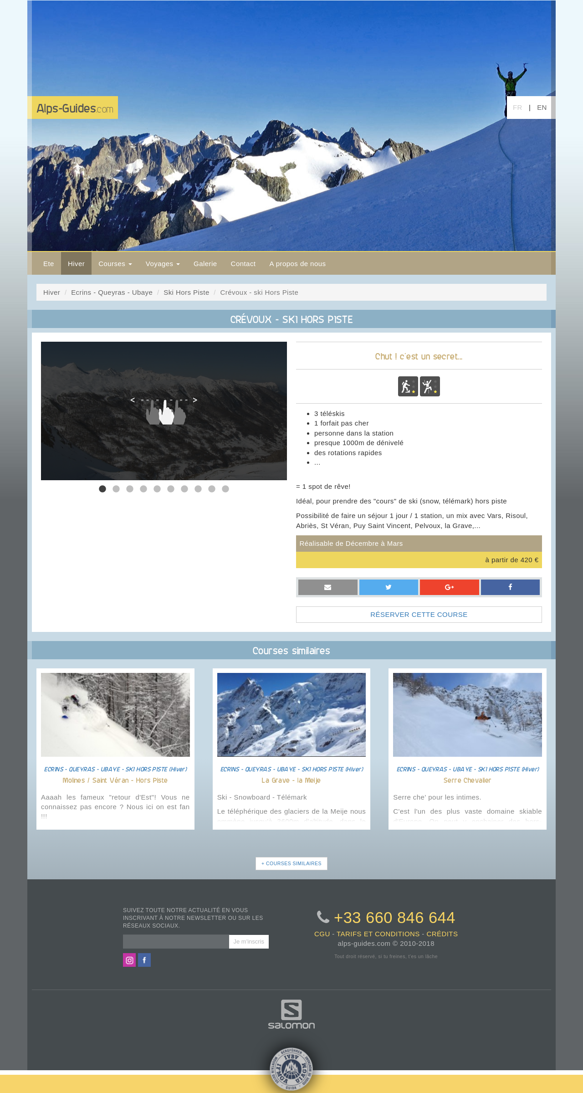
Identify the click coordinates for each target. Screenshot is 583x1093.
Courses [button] (115, 263)
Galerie (205, 263)
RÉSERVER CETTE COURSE (418, 614)
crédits (442, 934)
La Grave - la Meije (291, 779)
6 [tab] (170, 489)
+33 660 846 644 (394, 917)
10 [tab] (225, 489)
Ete (48, 263)
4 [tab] (143, 489)
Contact (243, 263)
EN (542, 107)
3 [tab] (129, 489)
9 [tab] (211, 489)
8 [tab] (198, 489)
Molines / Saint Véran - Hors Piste (115, 779)
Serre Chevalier (468, 779)
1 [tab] (102, 489)
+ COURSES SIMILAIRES (291, 863)
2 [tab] (116, 489)
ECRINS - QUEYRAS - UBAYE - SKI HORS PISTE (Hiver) (115, 769)
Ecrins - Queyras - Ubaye (112, 292)
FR (517, 107)
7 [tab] (184, 489)
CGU (322, 934)
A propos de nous (297, 263)
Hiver (76, 263)
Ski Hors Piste (187, 292)
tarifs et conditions (378, 934)
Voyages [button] (163, 263)
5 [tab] (157, 489)
